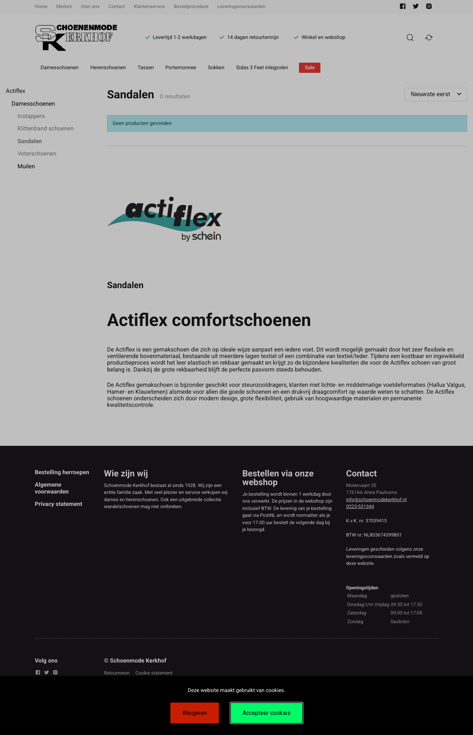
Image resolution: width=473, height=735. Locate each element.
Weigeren (194, 713)
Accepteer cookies (267, 713)
